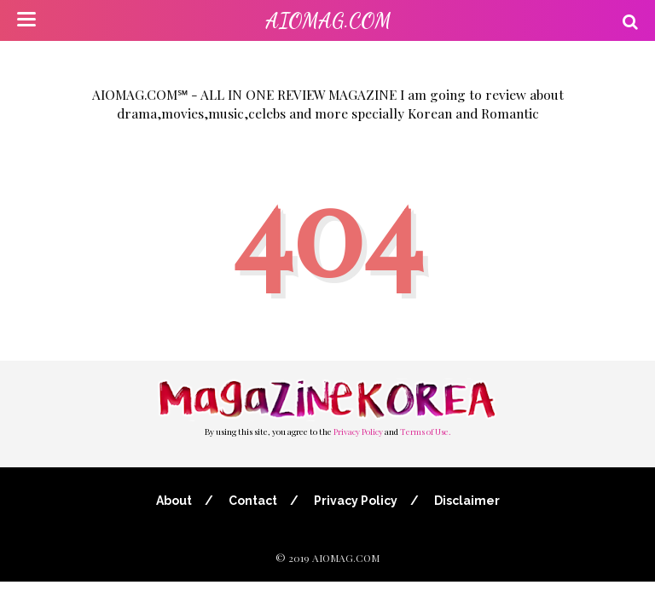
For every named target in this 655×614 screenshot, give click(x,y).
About (174, 500)
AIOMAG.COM (328, 21)
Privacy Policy (358, 431)
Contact (253, 500)
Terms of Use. (425, 431)
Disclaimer (467, 500)
